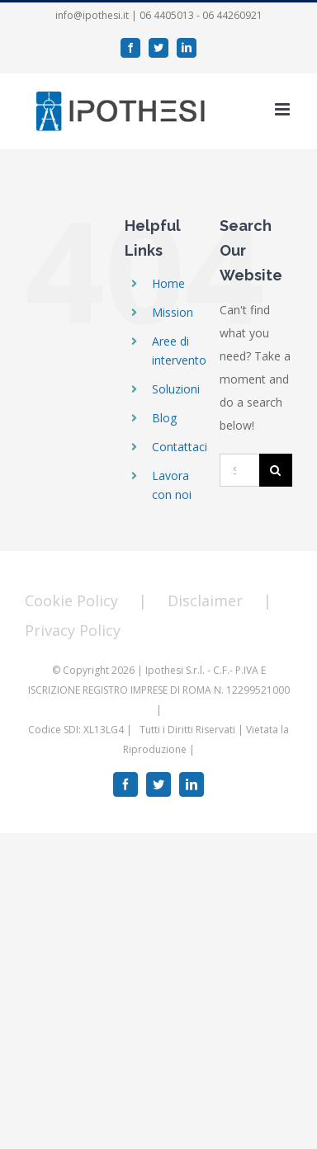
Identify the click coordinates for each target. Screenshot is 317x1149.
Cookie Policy (71, 600)
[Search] (275, 470)
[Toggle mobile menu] (283, 109)
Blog (164, 418)
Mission (172, 312)
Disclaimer (205, 600)
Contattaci (179, 446)
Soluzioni (176, 389)
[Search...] (239, 470)
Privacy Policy (73, 630)
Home (168, 283)
